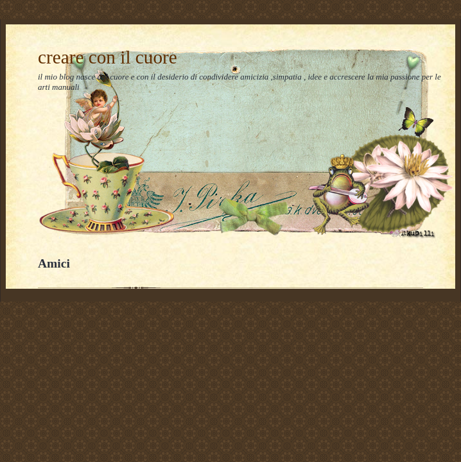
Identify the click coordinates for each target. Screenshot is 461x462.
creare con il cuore (107, 57)
